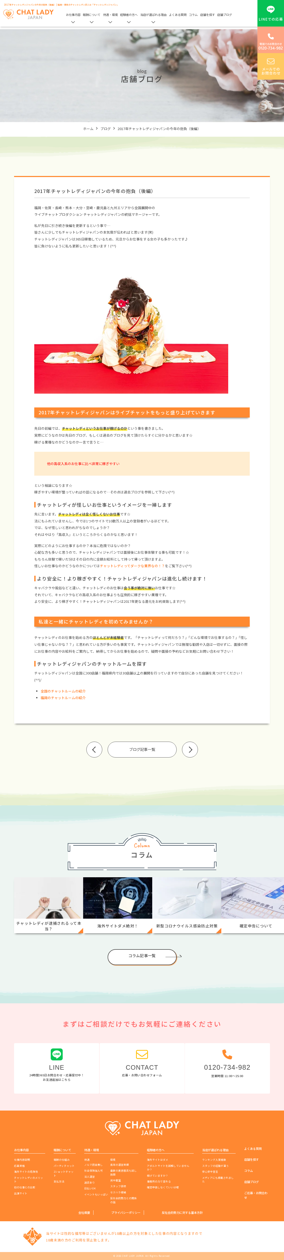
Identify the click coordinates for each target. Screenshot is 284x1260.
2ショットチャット (64, 1173)
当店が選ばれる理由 (153, 14)
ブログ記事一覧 (142, 749)
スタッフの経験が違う (215, 1166)
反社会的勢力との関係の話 (123, 1200)
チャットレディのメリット (28, 1179)
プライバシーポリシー (126, 1212)
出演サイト (20, 1193)
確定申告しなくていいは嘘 (163, 1187)
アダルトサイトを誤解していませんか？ (168, 1167)
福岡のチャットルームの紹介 (63, 697)
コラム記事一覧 (142, 955)
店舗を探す (207, 14)
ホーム (88, 128)
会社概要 (84, 1212)
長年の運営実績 (119, 1165)
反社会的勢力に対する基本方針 (182, 1212)
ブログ (105, 128)
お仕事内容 (73, 14)
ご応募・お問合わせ (256, 1195)
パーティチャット (64, 1166)
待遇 (87, 1160)
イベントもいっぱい (96, 1194)
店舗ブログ (224, 14)
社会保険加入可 (93, 1170)
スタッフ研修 (118, 1186)
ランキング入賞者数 (214, 1160)
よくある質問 (177, 14)
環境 (113, 1160)
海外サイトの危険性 (26, 1171)
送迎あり (89, 1182)
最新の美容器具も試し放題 (123, 1172)
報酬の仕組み (62, 1160)
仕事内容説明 (22, 1160)
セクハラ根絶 (118, 1192)
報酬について (91, 14)
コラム (193, 14)
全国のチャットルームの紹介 (63, 691)
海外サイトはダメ (157, 1160)
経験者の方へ (129, 14)
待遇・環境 (110, 14)
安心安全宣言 (210, 1171)
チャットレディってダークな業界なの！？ (132, 565)
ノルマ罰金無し (93, 1165)
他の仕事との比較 (24, 1187)
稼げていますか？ (157, 1175)
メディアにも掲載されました (218, 1179)
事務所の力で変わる (159, 1181)
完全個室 (115, 1180)
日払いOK (90, 1188)
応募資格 (19, 1166)
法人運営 (89, 1177)
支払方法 (59, 1181)
